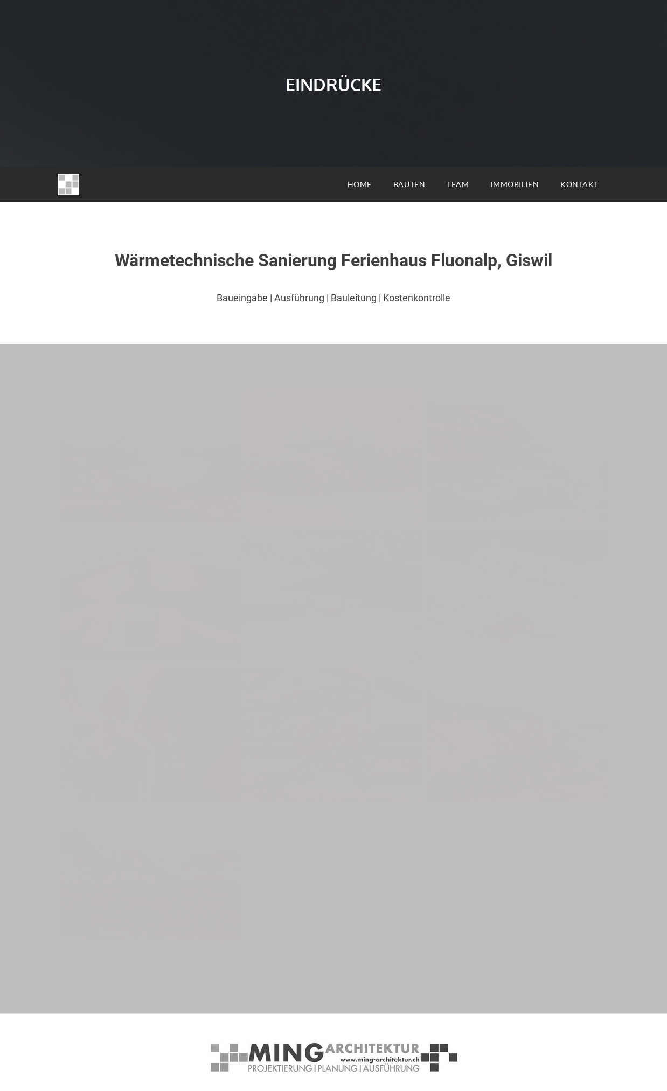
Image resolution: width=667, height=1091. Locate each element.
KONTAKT (579, 184)
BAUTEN (409, 184)
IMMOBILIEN (514, 184)
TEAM (458, 184)
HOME (360, 184)
